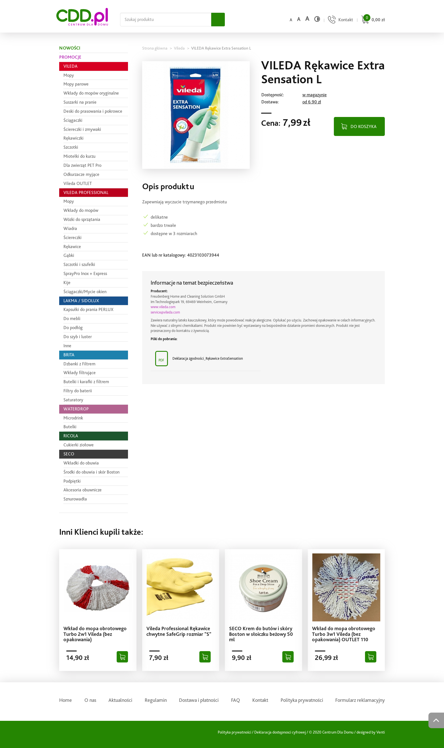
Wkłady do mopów (80, 210)
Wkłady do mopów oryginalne (91, 93)
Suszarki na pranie (80, 102)
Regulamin (156, 700)
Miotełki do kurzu (79, 156)
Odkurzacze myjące (81, 174)
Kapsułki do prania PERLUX (88, 309)
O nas (90, 700)
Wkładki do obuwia (81, 463)
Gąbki (68, 255)
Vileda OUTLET (77, 183)
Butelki (69, 426)
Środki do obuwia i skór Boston (91, 472)
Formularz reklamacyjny (360, 700)
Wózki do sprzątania (81, 219)
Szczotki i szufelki (79, 264)
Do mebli (71, 318)
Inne (67, 345)
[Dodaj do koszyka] (122, 656)
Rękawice (72, 246)
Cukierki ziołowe (78, 444)
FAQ (235, 700)
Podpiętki (72, 481)
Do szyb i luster (77, 336)
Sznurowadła (75, 499)
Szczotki (70, 147)
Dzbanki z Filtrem (79, 363)
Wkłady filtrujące (79, 372)
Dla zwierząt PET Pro (82, 165)
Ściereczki (72, 237)
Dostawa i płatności (199, 700)
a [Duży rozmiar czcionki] (307, 18)
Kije (67, 282)
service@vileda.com (165, 312)
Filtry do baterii (77, 390)
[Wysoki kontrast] (317, 19)
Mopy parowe (76, 84)
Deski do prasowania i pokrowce (92, 111)
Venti (380, 732)
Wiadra (70, 228)
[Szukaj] (218, 19)
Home (65, 700)
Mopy (68, 75)
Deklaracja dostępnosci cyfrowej (280, 732)
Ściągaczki (72, 120)
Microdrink (73, 418)
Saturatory (73, 399)
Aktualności (120, 700)
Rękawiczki (73, 138)
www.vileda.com (163, 307)
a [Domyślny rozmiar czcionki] (291, 20)
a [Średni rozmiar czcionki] (298, 19)
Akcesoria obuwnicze (82, 490)
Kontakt (260, 700)
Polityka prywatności (302, 700)
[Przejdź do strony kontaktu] (339, 20)
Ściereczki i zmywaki (82, 129)
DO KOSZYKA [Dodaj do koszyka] (364, 126)
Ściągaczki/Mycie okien (84, 291)
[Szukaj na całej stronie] (165, 19)
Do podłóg (73, 327)
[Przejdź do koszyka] (372, 20)
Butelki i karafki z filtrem (86, 381)
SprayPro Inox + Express (85, 273)
